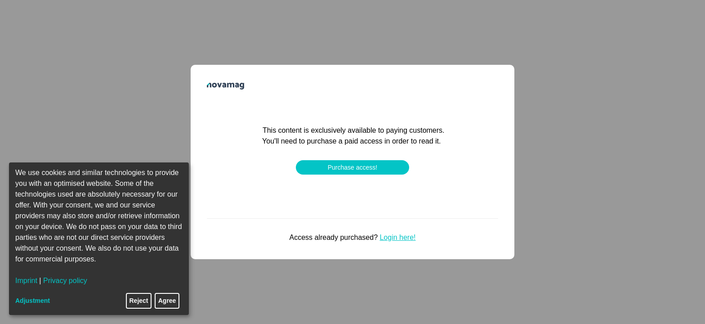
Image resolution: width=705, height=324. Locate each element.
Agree (167, 300)
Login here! (397, 237)
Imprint (26, 280)
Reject (138, 300)
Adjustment (32, 300)
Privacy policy (65, 280)
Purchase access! (353, 167)
